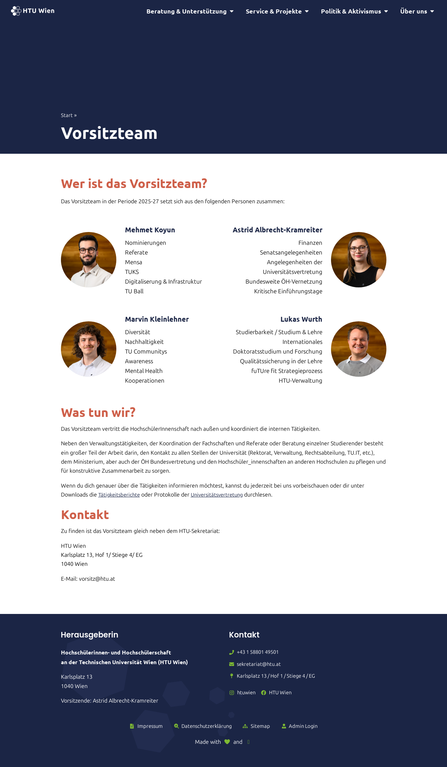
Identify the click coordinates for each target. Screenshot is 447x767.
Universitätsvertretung (222, 495)
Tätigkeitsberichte (120, 495)
